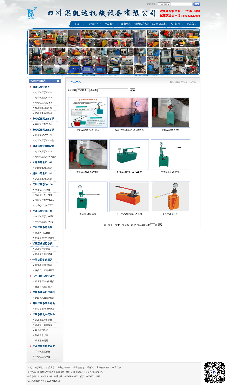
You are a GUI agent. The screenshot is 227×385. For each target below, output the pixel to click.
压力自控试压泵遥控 (43, 276)
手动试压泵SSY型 (87, 214)
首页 (76, 23)
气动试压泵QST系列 (45, 216)
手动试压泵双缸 (42, 351)
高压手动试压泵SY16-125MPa (129, 130)
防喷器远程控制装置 (44, 238)
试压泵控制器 (41, 340)
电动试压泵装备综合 (43, 303)
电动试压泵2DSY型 (43, 118)
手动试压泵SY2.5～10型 (88, 130)
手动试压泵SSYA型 (170, 172)
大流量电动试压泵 (42, 162)
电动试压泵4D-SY (43, 151)
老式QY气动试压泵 (44, 205)
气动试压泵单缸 (42, 190)
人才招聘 (175, 23)
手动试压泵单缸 (42, 357)
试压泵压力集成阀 (43, 325)
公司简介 (93, 23)
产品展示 (109, 23)
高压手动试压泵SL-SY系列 (129, 214)
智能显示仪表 (41, 335)
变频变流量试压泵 (43, 286)
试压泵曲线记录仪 (42, 243)
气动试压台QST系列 (45, 221)
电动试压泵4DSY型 (43, 146)
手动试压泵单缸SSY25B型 (129, 172)
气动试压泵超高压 (42, 227)
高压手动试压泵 (170, 214)
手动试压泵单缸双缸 (43, 346)
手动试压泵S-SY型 (170, 130)
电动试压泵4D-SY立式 (45, 156)
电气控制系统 (41, 330)
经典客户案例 (142, 23)
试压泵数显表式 (42, 249)
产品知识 (89, 367)
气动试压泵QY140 (42, 184)
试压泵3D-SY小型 (43, 135)
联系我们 (191, 23)
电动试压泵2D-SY (43, 124)
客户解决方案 (159, 23)
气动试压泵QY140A (44, 200)
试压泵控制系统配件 (43, 314)
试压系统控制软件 (43, 320)
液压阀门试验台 (42, 232)
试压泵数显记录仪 (43, 254)
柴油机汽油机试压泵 (44, 297)
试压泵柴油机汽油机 (43, 292)
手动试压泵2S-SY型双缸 (88, 172)
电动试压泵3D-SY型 (44, 140)
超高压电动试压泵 (43, 113)
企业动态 (126, 23)
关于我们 (39, 367)
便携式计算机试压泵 (44, 270)
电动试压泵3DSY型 (43, 129)
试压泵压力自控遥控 (44, 281)
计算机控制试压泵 (42, 259)
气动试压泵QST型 (42, 211)
